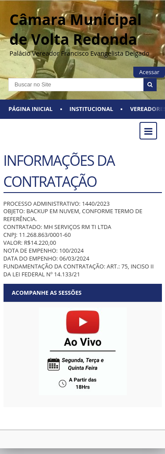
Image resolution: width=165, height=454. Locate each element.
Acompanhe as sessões (47, 293)
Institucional (91, 109)
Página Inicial (30, 109)
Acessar (149, 72)
